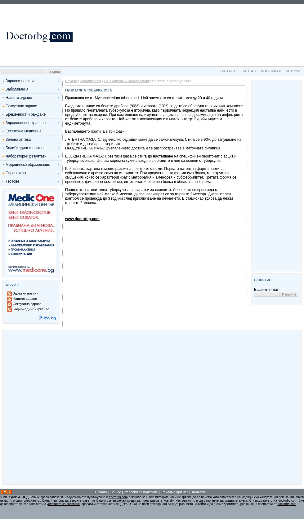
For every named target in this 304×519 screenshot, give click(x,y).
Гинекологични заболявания (126, 81)
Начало (228, 71)
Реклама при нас (175, 492)
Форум (293, 71)
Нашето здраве (19, 97)
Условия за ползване (141, 492)
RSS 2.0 (12, 285)
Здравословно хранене (26, 123)
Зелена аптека (18, 139)
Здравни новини (20, 81)
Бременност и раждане (26, 114)
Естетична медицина (24, 131)
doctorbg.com (118, 497)
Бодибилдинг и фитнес (25, 148)
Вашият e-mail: (266, 289)
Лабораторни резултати (26, 156)
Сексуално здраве (21, 106)
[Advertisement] (189, 35)
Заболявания (17, 89)
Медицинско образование (28, 164)
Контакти (271, 71)
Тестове (12, 181)
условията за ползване (63, 504)
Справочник (16, 173)
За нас (249, 71)
